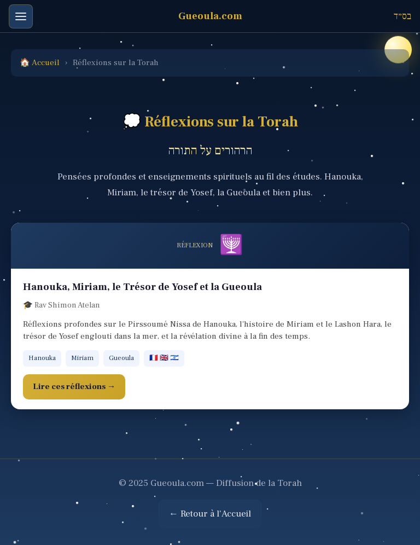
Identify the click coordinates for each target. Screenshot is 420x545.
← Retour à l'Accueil (210, 514)
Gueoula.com (210, 15)
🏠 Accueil (40, 62)
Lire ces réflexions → (74, 386)
